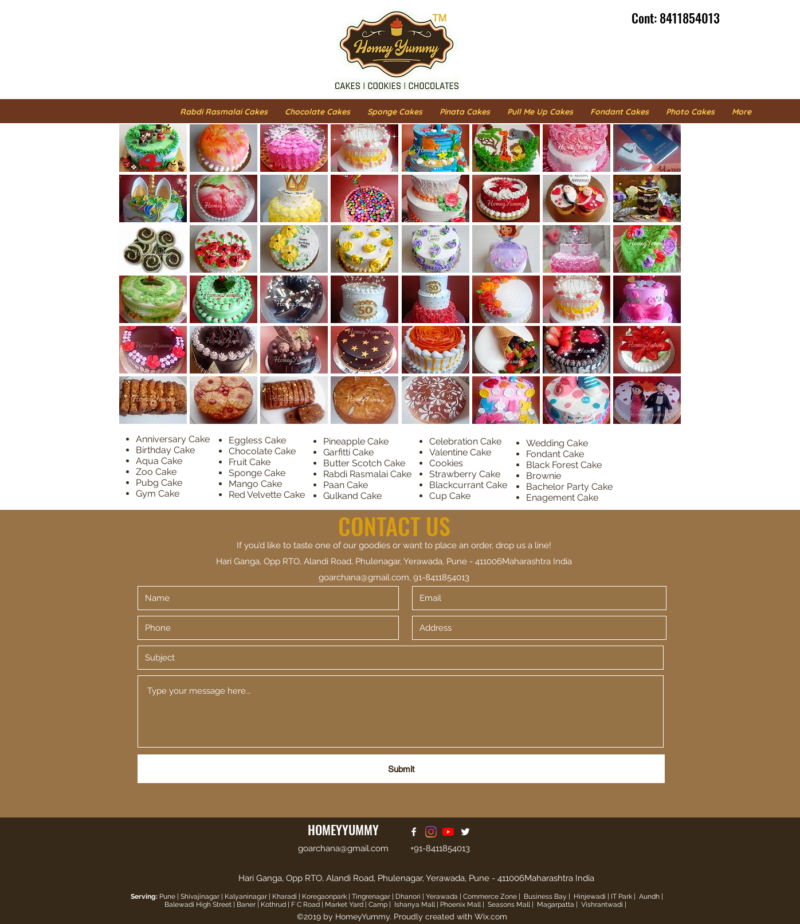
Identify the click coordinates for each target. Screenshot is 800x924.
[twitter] (465, 832)
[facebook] (413, 832)
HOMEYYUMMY (343, 829)
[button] (153, 148)
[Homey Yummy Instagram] (431, 832)
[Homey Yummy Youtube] (448, 832)
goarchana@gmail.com (364, 577)
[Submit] (401, 768)
